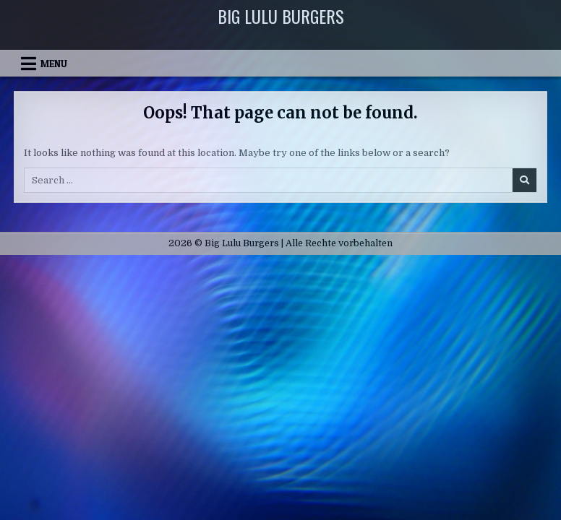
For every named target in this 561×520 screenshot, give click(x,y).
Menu (53, 63)
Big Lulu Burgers (281, 16)
